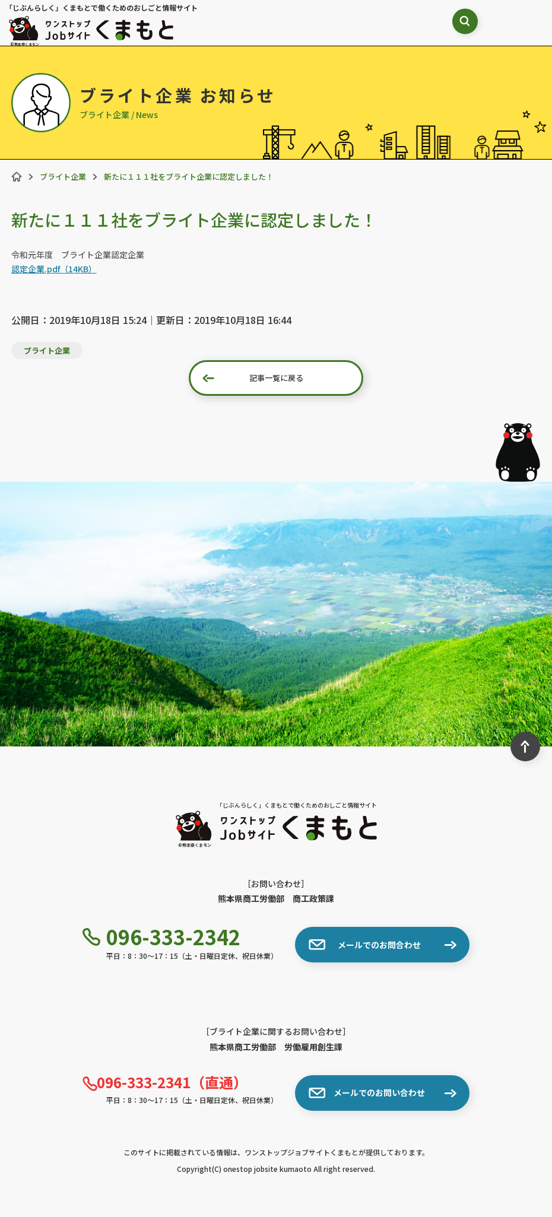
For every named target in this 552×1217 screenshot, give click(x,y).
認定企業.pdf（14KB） (54, 269)
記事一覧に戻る (252, 378)
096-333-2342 (161, 937)
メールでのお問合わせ (365, 944)
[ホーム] (16, 177)
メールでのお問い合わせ (367, 1093)
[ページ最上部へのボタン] (525, 746)
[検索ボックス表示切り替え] (418, 27)
